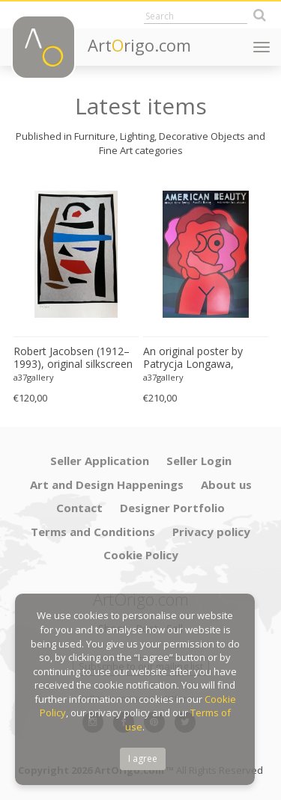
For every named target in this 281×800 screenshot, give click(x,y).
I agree (142, 758)
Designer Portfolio (172, 507)
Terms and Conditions (93, 531)
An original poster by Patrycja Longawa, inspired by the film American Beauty (193, 358)
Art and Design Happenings (107, 484)
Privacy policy (211, 531)
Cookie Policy (140, 554)
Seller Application (99, 460)
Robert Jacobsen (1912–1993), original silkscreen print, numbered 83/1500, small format (74, 358)
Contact (79, 507)
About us (226, 484)
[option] (76, 291)
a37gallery (33, 377)
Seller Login (199, 460)
